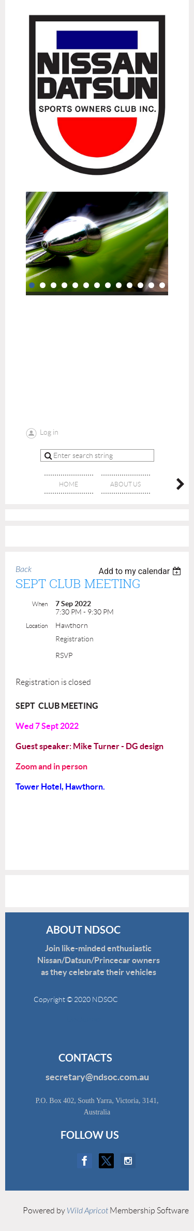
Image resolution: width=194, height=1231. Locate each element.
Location (37, 625)
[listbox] (141, 571)
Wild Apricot (87, 1210)
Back (24, 569)
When (40, 603)
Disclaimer (77, 1019)
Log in (49, 432)
